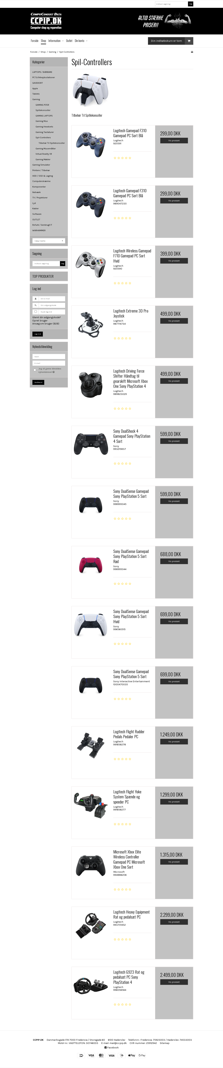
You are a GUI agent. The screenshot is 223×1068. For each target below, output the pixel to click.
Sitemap (164, 1043)
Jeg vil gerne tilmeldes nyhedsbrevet (51, 370)
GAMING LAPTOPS (44, 116)
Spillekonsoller (43, 110)
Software (36, 214)
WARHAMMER (39, 230)
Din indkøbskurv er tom (172, 41)
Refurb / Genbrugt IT (42, 225)
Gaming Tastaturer (45, 132)
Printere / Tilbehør (41, 170)
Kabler (35, 208)
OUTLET (36, 219)
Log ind (37, 334)
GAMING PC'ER (42, 105)
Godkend (38, 382)
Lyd (34, 203)
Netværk (36, 192)
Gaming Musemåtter (46, 148)
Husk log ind (46, 312)
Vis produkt (174, 140)
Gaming (36, 99)
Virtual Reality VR (44, 154)
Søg (190, 4)
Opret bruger (39, 320)
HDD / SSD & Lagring (42, 176)
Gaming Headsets (44, 126)
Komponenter (39, 186)
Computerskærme (41, 181)
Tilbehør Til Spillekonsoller (52, 143)
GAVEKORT (37, 83)
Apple (35, 88)
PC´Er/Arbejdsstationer (43, 77)
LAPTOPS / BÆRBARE (42, 72)
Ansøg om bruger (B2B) (45, 323)
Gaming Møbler (43, 159)
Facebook (112, 1047)
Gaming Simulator (41, 165)
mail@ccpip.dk (118, 1043)
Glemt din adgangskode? (46, 317)
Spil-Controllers (43, 137)
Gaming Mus (42, 121)
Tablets (36, 94)
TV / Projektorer (39, 197)
